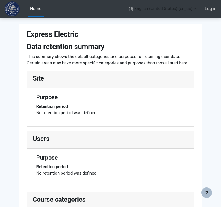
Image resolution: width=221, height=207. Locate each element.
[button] (162, 9)
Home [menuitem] (35, 8)
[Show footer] (206, 192)
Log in (210, 8)
